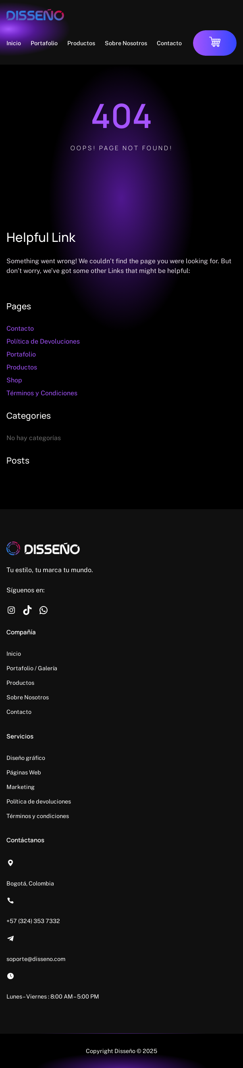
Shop (14, 380)
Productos (21, 367)
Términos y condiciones (37, 815)
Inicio (13, 653)
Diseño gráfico (25, 757)
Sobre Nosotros (27, 697)
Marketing (20, 786)
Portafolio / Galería (31, 668)
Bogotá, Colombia (30, 883)
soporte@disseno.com (35, 958)
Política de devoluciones (38, 801)
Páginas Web (23, 772)
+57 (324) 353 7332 (33, 920)
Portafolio (21, 354)
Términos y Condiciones (41, 393)
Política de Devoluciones (43, 341)
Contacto (20, 328)
